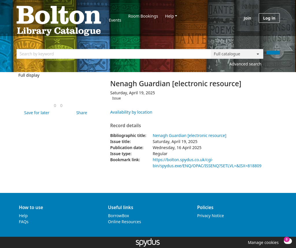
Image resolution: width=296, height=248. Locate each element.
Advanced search (245, 64)
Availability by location (131, 112)
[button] (35, 113)
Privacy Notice (210, 215)
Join (247, 18)
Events (115, 20)
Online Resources (124, 221)
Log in (269, 18)
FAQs (23, 221)
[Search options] (237, 54)
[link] (55, 105)
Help (169, 16)
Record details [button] (125, 125)
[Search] (273, 53)
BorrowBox (118, 215)
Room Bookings (143, 16)
